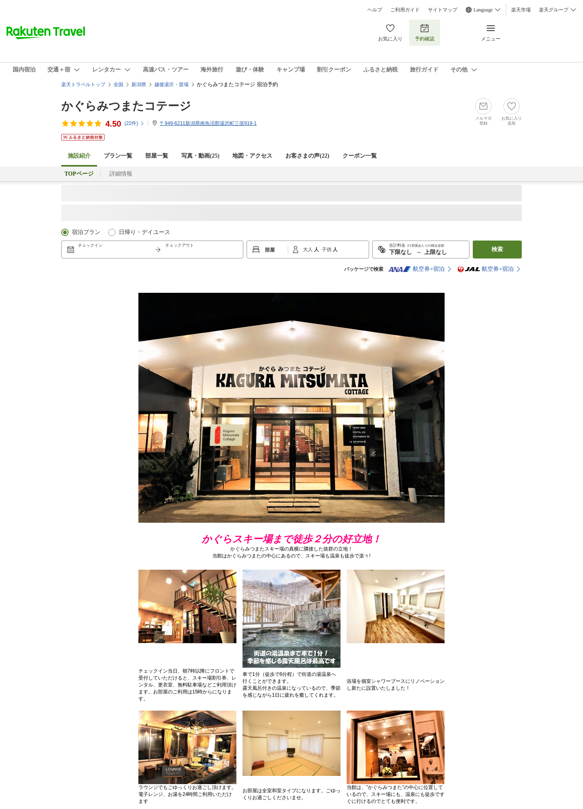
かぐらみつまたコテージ (126, 106)
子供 (327, 249)
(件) (135, 123)
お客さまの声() (307, 156)
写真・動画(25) (200, 156)
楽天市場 (521, 10)
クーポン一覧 (360, 156)
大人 (308, 249)
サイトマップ (442, 10)
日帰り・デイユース (144, 232)
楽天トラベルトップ (83, 84)
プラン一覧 (118, 156)
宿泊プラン (86, 232)
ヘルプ (374, 10)
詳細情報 (120, 174)
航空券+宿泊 (416, 269)
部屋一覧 (156, 156)
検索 (497, 249)
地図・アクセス (252, 156)
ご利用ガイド (405, 10)
